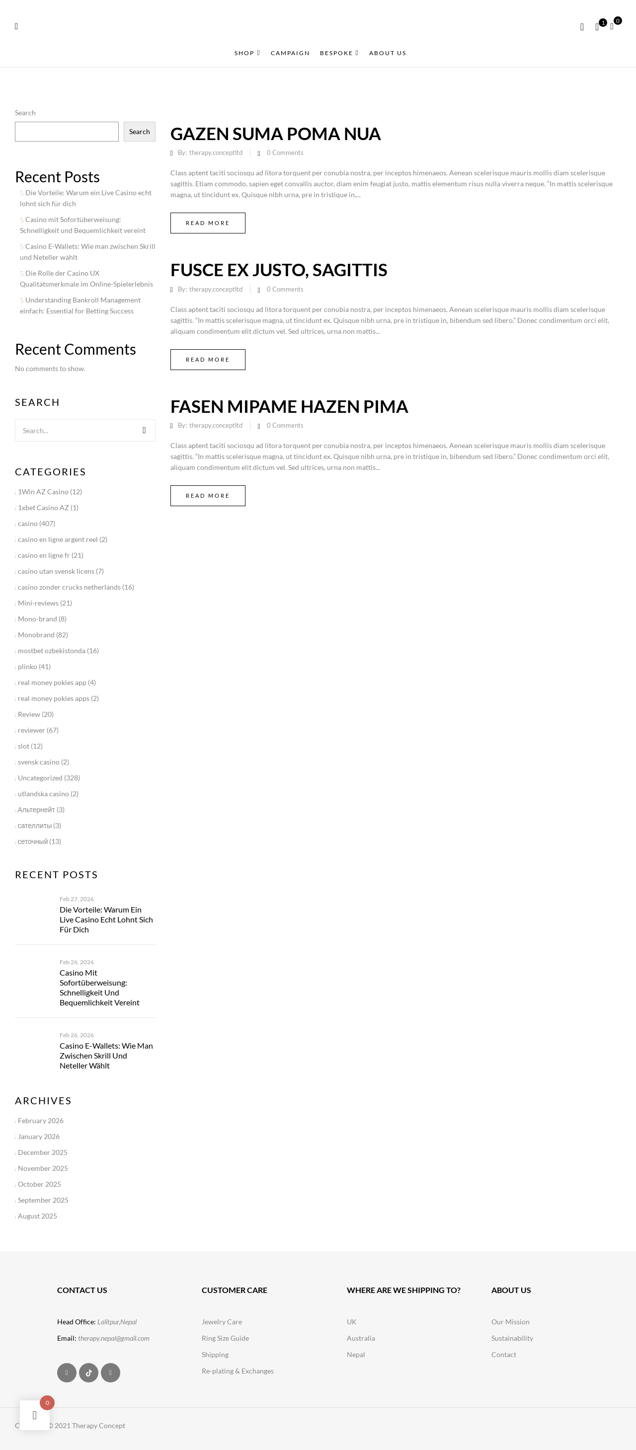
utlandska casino (43, 793)
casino (28, 523)
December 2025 (43, 1152)
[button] (615, 25)
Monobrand (36, 634)
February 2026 (41, 1120)
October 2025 (39, 1184)
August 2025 (37, 1216)
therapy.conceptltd (215, 152)
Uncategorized (40, 777)
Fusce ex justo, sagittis (279, 269)
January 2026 (39, 1136)
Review (29, 714)
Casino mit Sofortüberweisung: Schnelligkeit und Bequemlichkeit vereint (100, 987)
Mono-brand (37, 618)
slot (23, 746)
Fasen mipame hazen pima (289, 405)
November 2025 (43, 1168)
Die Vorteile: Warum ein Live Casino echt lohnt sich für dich (106, 919)
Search (25, 112)
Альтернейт (36, 809)
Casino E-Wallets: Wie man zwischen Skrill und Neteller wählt (106, 1055)
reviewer (31, 730)
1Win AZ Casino (43, 491)
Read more (208, 223)
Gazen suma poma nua (275, 133)
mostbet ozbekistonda (51, 650)
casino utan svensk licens (56, 571)
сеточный (33, 841)
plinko (27, 666)
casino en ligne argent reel (58, 539)
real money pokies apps (53, 698)
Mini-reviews (38, 603)
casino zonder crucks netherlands (69, 587)
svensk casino (39, 762)
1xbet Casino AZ (43, 507)
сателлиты (35, 825)
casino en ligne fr (44, 555)
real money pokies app (52, 682)
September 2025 (43, 1200)
